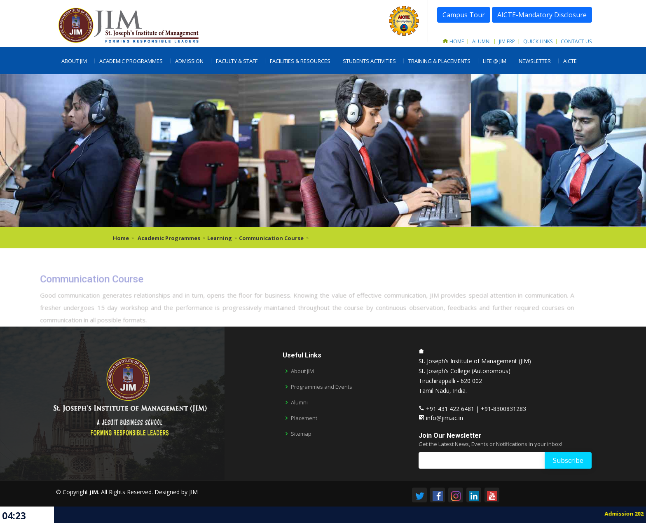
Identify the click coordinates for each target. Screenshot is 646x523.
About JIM (74, 61)
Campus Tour (463, 14)
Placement (304, 418)
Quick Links (537, 41)
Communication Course (271, 238)
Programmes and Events (321, 387)
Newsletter (535, 61)
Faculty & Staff (236, 61)
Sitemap (301, 434)
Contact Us (576, 41)
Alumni (481, 41)
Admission (189, 61)
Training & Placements (439, 61)
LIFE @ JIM (494, 61)
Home (453, 41)
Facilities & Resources (300, 61)
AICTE (570, 61)
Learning (219, 238)
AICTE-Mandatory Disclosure (542, 14)
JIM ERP (507, 41)
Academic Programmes (131, 61)
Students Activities (369, 61)
